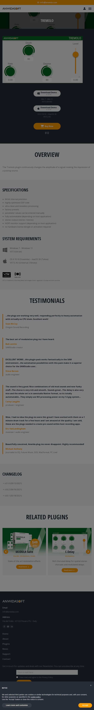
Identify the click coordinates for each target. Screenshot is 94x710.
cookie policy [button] (35, 697)
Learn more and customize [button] (17, 705)
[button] (91, 685)
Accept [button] (85, 705)
